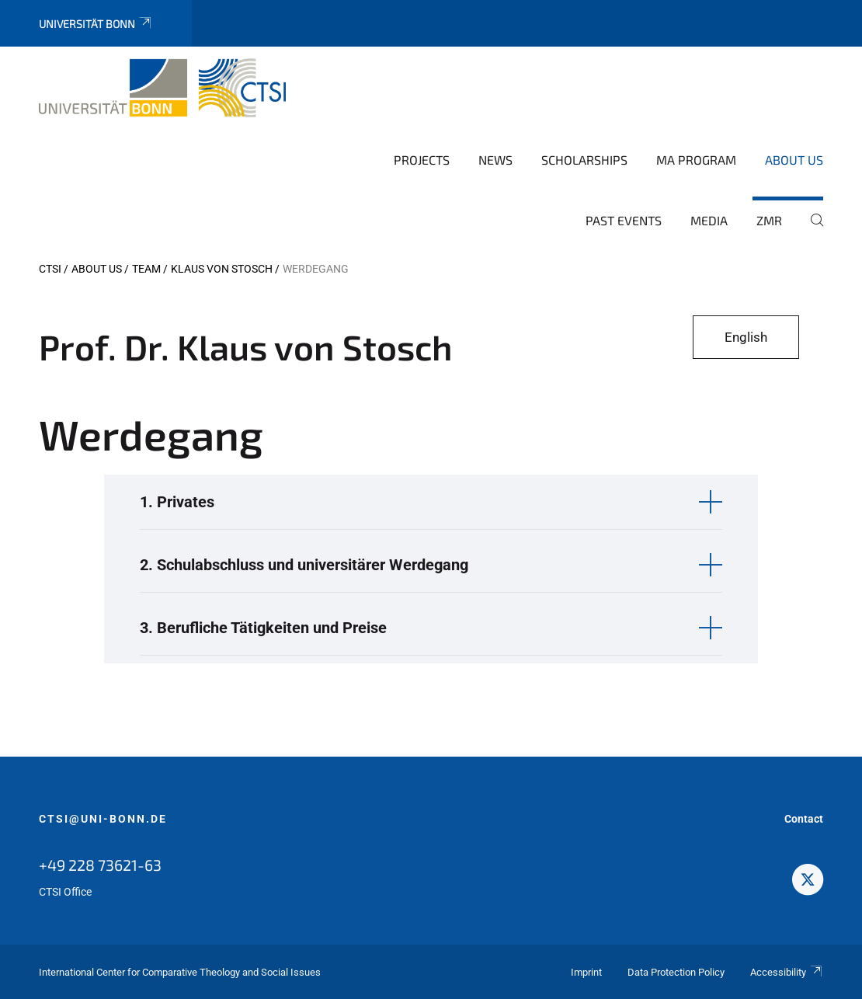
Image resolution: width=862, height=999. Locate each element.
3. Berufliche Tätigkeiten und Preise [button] (263, 627)
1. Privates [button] (177, 502)
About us (794, 159)
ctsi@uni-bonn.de (103, 819)
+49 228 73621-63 (100, 864)
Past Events (624, 220)
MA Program (696, 159)
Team (146, 269)
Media (709, 220)
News (495, 159)
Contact (803, 819)
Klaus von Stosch (222, 269)
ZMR (769, 220)
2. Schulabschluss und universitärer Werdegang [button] (304, 564)
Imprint (586, 972)
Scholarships (584, 159)
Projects (422, 159)
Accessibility (786, 972)
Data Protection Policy (676, 972)
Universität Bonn (96, 23)
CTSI (50, 269)
